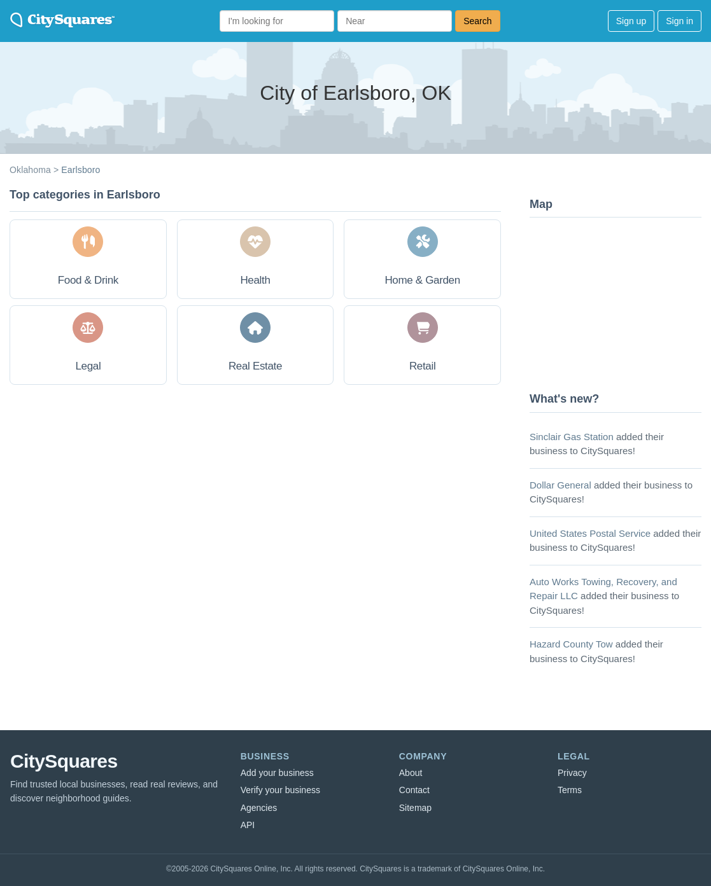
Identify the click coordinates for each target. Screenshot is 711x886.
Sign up (631, 21)
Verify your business (280, 790)
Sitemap (415, 808)
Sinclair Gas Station (572, 436)
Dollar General (560, 485)
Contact (414, 790)
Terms (570, 790)
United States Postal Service (590, 533)
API (248, 825)
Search (477, 21)
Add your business (277, 773)
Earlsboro (80, 170)
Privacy (572, 773)
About (411, 773)
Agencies (259, 808)
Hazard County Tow (571, 644)
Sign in (679, 21)
